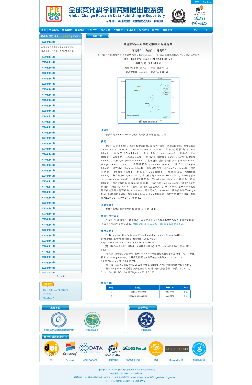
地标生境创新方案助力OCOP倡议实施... (59, 51)
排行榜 (155, 29)
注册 (206, 30)
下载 (186, 292)
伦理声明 (92, 29)
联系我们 (144, 29)
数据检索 (79, 29)
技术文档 (105, 29)
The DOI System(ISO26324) (55, 290)
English (207, 2)
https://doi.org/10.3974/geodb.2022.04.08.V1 (158, 224)
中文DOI (47, 294)
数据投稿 (54, 29)
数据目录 (67, 29)
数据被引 (167, 29)
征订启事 (131, 29)
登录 (196, 30)
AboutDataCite (49, 298)
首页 (43, 29)
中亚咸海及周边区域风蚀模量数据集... (58, 47)
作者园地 (118, 29)
